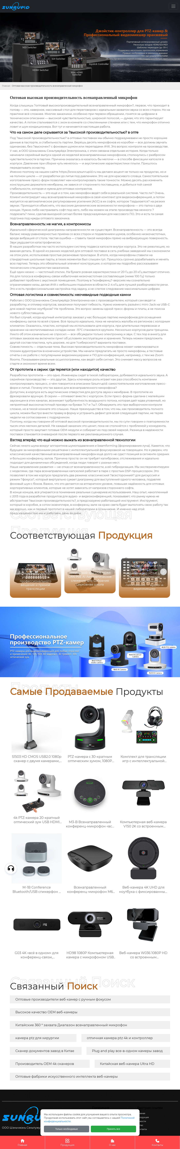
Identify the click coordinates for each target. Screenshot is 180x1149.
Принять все (113, 1129)
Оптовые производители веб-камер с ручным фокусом (63, 999)
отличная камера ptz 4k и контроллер (120, 1038)
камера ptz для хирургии (37, 1038)
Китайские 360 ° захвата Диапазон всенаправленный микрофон (71, 1025)
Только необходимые (66, 1129)
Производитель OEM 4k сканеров (44, 1064)
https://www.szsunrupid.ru (77, 171)
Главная (6, 86)
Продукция (67, 1142)
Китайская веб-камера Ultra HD (127, 1064)
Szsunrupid (99, 383)
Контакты (157, 1142)
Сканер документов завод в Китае (44, 1051)
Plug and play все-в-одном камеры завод (127, 1051)
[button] (163, 571)
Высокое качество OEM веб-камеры (46, 1012)
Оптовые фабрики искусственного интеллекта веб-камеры (66, 1077)
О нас (112, 1142)
